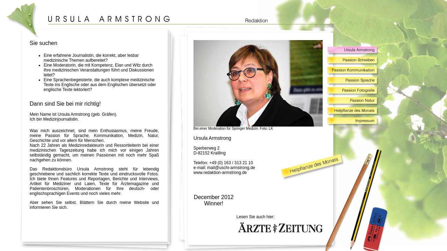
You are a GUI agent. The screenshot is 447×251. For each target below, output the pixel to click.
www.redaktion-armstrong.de (220, 172)
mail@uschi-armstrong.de (231, 167)
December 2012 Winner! (214, 200)
